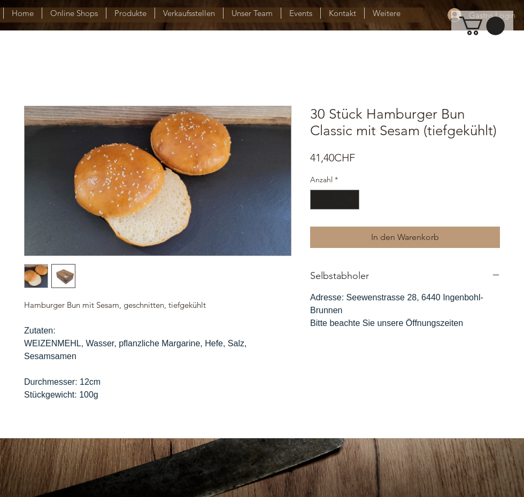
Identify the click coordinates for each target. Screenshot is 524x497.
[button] (482, 26)
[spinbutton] (334, 199)
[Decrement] (318, 199)
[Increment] (351, 199)
